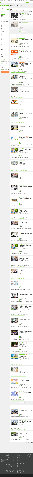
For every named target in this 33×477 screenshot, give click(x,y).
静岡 (8, 464)
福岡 (17, 468)
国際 (17, 470)
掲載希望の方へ (31, 0)
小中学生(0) (2, 39)
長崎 (20, 468)
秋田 (13, 460)
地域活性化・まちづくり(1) (3, 28)
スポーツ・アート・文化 (8, 471)
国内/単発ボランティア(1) (3, 19)
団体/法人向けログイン (29, 454)
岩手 (10, 460)
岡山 (11, 466)
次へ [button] (22, 402)
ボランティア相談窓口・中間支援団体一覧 (2, 458)
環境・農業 (13, 470)
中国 (17, 466)
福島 (17, 460)
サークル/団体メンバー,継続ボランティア (10, 457)
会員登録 (23, 0)
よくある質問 (2, 455)
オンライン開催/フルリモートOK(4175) (4, 12)
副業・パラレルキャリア (19, 457)
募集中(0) (2, 16)
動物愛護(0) (2, 34)
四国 (17, 465)
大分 (23, 468)
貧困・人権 (18, 471)
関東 (6, 461)
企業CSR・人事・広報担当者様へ (27, 0)
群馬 (20, 461)
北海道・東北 (18, 459)
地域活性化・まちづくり (8, 470)
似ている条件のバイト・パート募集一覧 (29, 442)
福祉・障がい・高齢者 (22, 471)
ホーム (1, 454)
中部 (6, 463)
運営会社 (1, 459)
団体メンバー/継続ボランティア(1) (4, 21)
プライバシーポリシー (3, 460)
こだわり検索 (7, 454)
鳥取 (8, 466)
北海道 (7, 460)
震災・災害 (23, 470)
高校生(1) (2, 38)
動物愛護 (20, 472)
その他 (14, 471)
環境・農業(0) (2, 29)
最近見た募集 (20, 0)
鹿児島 (7, 468)
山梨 (23, 463)
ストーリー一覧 (2, 457)
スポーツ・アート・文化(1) (3, 31)
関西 (17, 464)
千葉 (23, 461)
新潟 (17, 463)
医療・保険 (18, 472)
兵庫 (13, 465)
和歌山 (7, 465)
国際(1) (2, 26)
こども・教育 (19, 470)
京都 (10, 465)
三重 (11, 464)
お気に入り (18, 0)
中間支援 (12, 471)
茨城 (17, 461)
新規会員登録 (2, 461)
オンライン (7, 459)
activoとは (15, 0)
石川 (20, 463)
